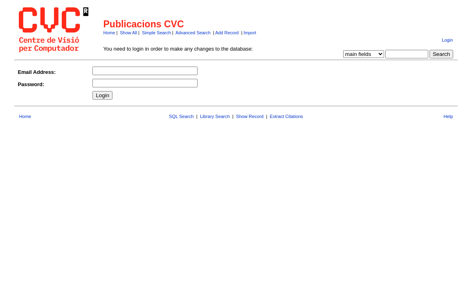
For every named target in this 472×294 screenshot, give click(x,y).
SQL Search (181, 116)
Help (448, 116)
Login (447, 40)
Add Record (226, 32)
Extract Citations (286, 116)
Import (249, 32)
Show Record (249, 116)
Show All (128, 32)
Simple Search (156, 32)
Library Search (215, 116)
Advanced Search (193, 32)
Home (109, 32)
